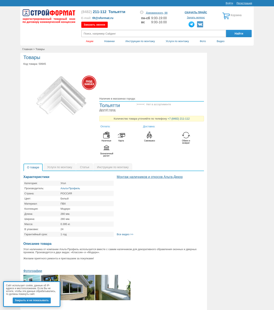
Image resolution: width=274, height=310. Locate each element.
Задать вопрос (196, 17)
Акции (89, 41)
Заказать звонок (94, 24)
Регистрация (244, 3)
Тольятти (117, 12)
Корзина (236, 15)
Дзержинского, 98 (157, 12)
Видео (220, 41)
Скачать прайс (196, 12)
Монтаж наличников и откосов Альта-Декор (150, 177)
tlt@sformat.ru (102, 18)
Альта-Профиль (70, 188)
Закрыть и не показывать (32, 300)
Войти (229, 3)
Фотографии (32, 271)
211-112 (93, 12)
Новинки (109, 41)
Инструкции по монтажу (140, 41)
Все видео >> (125, 234)
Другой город (107, 109)
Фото (203, 41)
